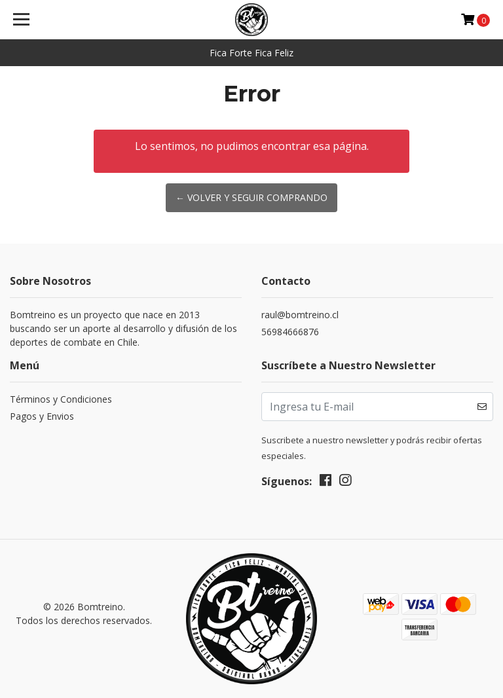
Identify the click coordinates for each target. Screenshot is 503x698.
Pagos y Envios (42, 416)
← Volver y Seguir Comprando (251, 197)
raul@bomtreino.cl (300, 314)
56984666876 (290, 331)
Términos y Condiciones (61, 399)
